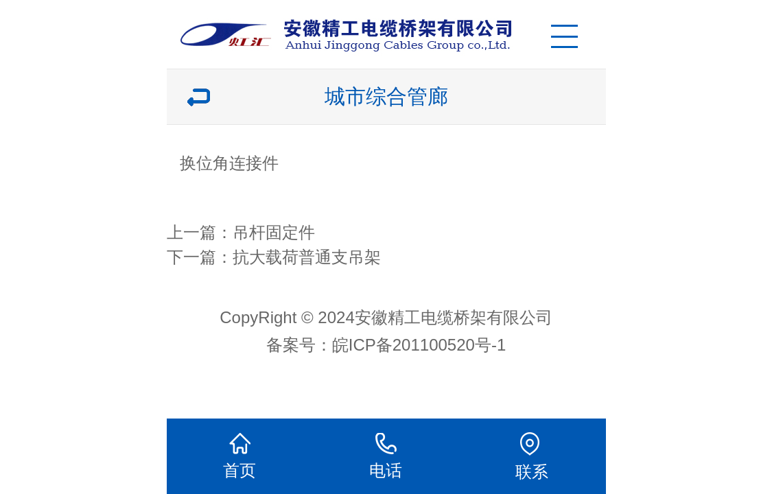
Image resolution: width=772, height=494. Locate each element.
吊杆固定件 (274, 232)
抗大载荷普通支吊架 (307, 257)
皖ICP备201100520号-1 (419, 345)
